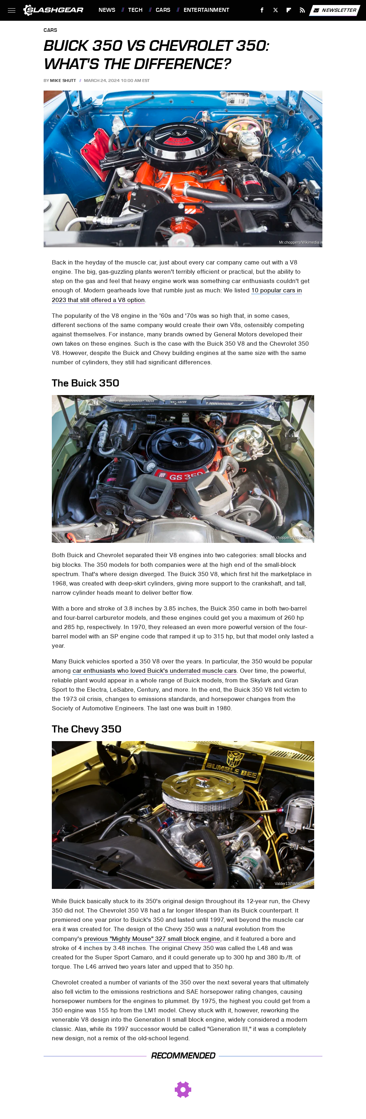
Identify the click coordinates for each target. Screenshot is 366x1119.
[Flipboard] (289, 10)
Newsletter (334, 10)
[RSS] (302, 10)
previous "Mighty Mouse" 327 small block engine (152, 939)
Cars (163, 10)
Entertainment (206, 10)
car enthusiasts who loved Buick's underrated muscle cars (155, 671)
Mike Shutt (63, 80)
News (107, 10)
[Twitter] (275, 10)
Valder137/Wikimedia (292, 884)
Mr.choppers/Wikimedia (299, 242)
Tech (135, 10)
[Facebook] (262, 10)
